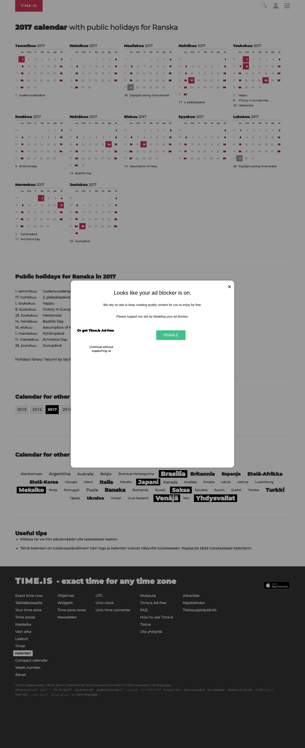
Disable (171, 335)
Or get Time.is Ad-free (95, 331)
